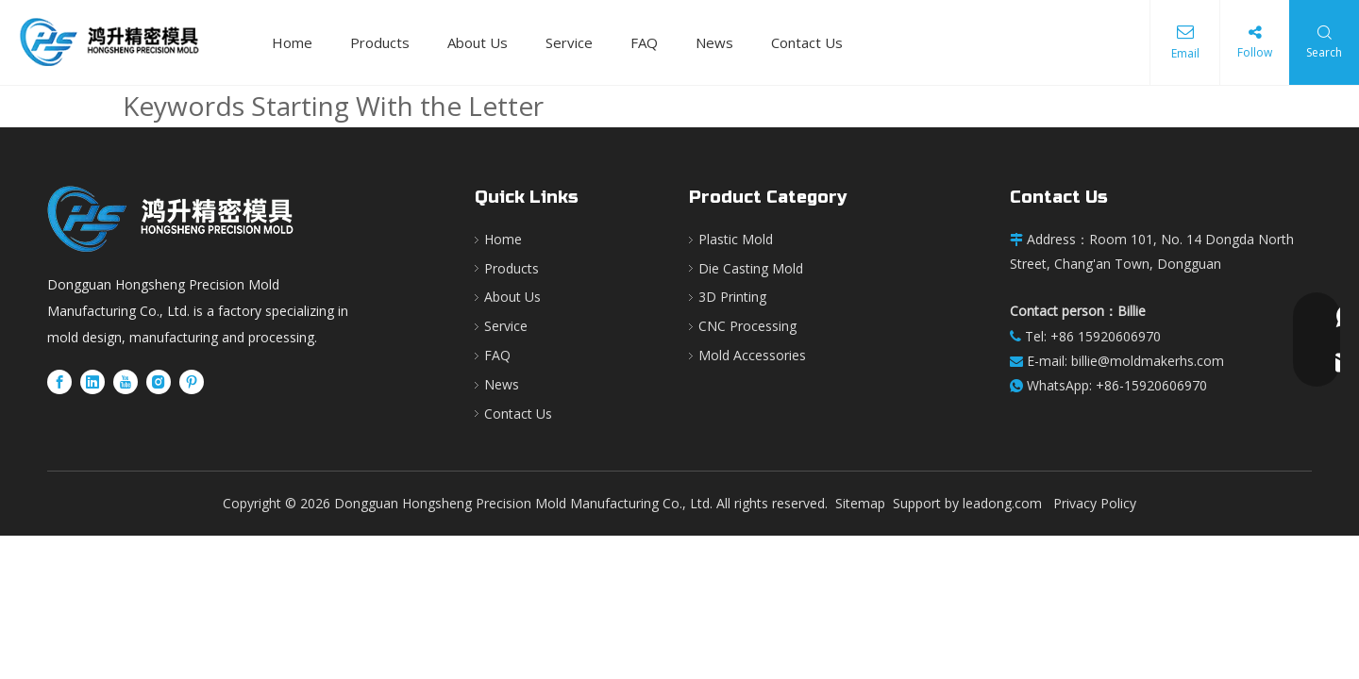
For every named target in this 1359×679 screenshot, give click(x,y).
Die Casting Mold (750, 268)
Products (380, 42)
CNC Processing (747, 326)
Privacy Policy (1094, 503)
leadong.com (1002, 503)
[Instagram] (158, 382)
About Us (477, 42)
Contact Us (807, 42)
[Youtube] (125, 382)
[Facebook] (59, 382)
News (714, 42)
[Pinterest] (191, 382)
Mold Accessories (752, 355)
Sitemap (860, 503)
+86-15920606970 (1151, 385)
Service (569, 42)
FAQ (644, 42)
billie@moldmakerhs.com (1147, 361)
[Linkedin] (92, 382)
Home (292, 42)
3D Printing (732, 297)
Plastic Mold (735, 239)
